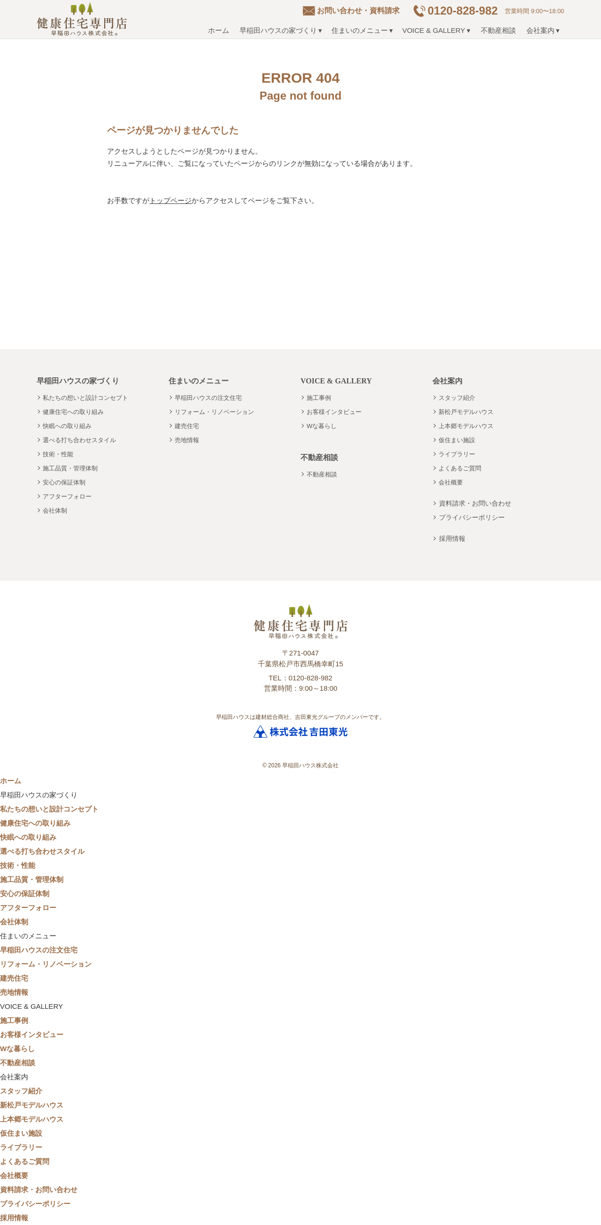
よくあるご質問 (460, 468)
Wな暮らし (322, 425)
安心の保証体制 (64, 482)
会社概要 (451, 482)
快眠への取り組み (67, 425)
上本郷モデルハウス (466, 425)
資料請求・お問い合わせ (475, 503)
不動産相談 (498, 30)
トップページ (170, 200)
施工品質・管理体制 (70, 468)
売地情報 (187, 440)
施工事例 (319, 397)
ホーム (218, 30)
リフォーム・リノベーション (214, 411)
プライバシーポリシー (472, 517)
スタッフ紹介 (457, 397)
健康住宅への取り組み (73, 411)
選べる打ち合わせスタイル (79, 440)
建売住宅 (187, 425)
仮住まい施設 (457, 440)
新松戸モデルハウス (466, 411)
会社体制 (55, 510)
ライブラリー (457, 454)
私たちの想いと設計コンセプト (85, 397)
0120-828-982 (463, 10)
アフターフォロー (67, 496)
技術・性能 (58, 454)
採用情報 (452, 538)
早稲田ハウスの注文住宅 (208, 397)
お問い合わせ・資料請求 (358, 11)
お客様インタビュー (334, 411)
